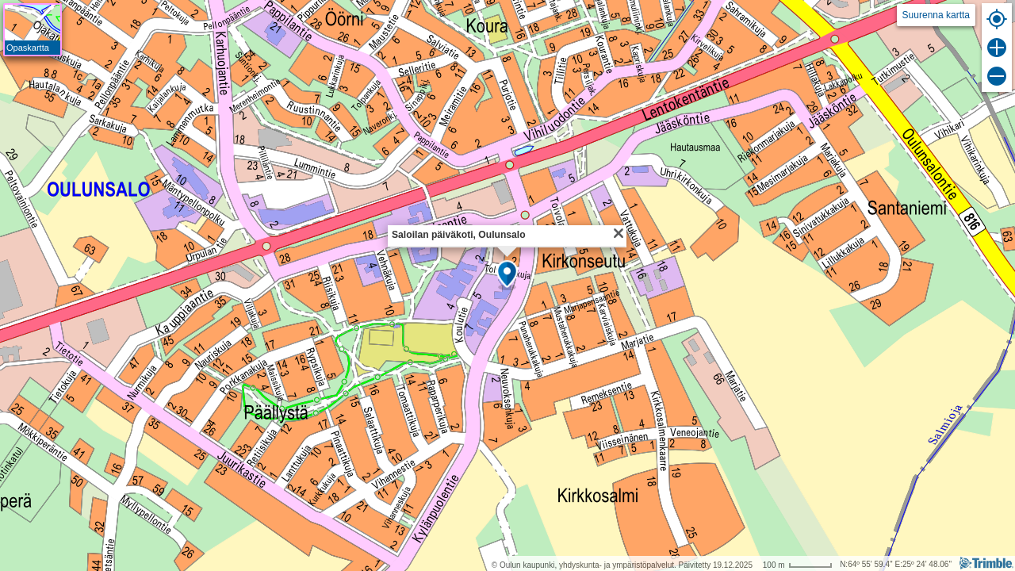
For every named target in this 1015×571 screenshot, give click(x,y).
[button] (507, 275)
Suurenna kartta (936, 15)
